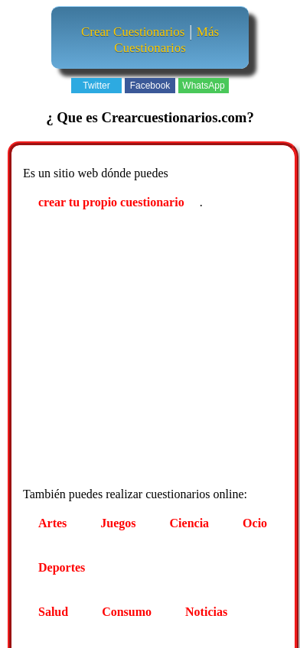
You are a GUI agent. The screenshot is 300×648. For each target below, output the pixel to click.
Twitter (96, 85)
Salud (53, 611)
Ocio (255, 523)
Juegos (117, 523)
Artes (52, 523)
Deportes (61, 567)
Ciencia (190, 523)
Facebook (150, 85)
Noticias (206, 611)
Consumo (127, 611)
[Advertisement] (143, 351)
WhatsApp (203, 85)
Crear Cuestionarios (133, 31)
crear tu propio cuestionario (111, 202)
